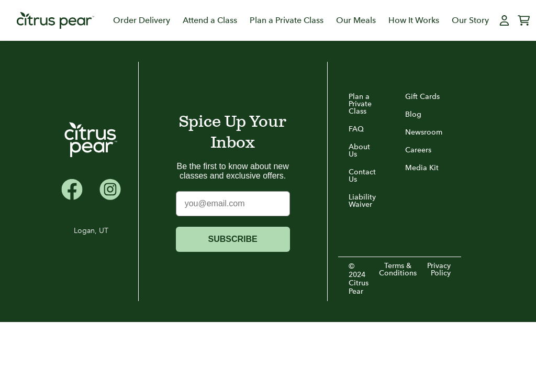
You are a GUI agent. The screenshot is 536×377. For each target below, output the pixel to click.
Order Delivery (141, 20)
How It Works (413, 20)
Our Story (470, 20)
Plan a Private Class (286, 20)
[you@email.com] (233, 203)
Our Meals (356, 20)
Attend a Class (210, 20)
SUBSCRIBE (233, 239)
